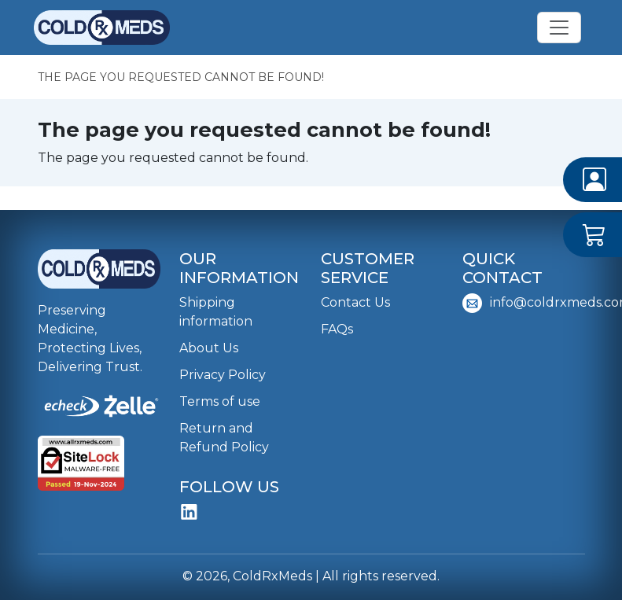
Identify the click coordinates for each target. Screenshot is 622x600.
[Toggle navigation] (559, 27)
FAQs (337, 329)
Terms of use (219, 401)
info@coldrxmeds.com (523, 303)
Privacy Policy (222, 374)
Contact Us (355, 302)
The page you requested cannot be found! (181, 77)
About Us (208, 347)
